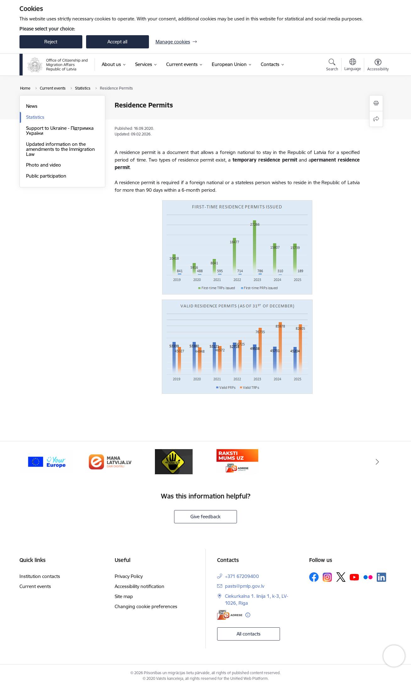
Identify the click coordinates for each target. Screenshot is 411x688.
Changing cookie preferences (146, 606)
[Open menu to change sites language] (352, 65)
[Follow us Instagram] (327, 577)
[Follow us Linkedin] (381, 577)
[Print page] (376, 103)
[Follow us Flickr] (368, 577)
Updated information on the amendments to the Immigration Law (60, 149)
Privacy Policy (129, 576)
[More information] (247, 615)
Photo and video (43, 165)
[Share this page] (376, 119)
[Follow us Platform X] (341, 577)
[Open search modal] (332, 65)
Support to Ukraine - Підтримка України (60, 130)
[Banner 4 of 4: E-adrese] (237, 461)
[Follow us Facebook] (314, 577)
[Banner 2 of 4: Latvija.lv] (110, 461)
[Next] (377, 462)
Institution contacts (39, 576)
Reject (50, 42)
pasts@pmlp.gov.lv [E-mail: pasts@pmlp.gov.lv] (244, 586)
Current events (35, 586)
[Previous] (34, 462)
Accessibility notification (139, 586)
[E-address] (229, 615)
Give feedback (205, 517)
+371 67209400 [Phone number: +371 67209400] (242, 576)
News (31, 106)
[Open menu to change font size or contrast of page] (378, 65)
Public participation (46, 176)
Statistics (35, 117)
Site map (124, 596)
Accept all (117, 42)
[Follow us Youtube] (354, 577)
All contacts (248, 634)
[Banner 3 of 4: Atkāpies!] (174, 461)
